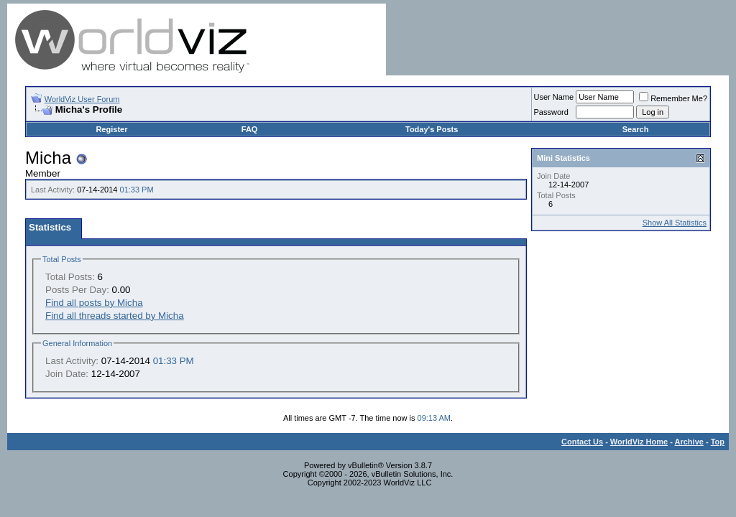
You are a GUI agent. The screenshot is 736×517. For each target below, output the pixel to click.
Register (111, 129)
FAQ (250, 129)
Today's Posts (431, 129)
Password (551, 112)
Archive (689, 441)
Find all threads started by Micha (114, 315)
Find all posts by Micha (94, 302)
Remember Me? (673, 98)
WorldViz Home (639, 441)
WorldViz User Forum (82, 99)
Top (717, 441)
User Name (554, 97)
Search (635, 129)
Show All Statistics (675, 222)
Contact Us (582, 441)
